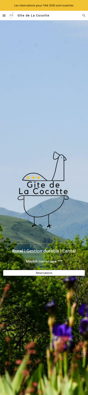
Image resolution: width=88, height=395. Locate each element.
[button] (4, 15)
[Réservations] (44, 272)
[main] (44, 251)
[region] (44, 5)
